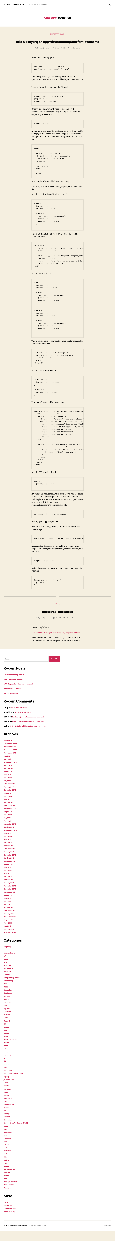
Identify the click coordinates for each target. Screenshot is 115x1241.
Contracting (9, 991)
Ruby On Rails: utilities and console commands (31, 736)
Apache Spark (10, 963)
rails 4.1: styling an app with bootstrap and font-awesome (57, 44)
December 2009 (11, 942)
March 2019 (9, 779)
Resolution (8, 1130)
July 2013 (8, 843)
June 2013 (8, 847)
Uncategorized (10, 1179)
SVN (6, 1167)
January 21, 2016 (60, 55)
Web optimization (11, 1192)
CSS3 (6, 997)
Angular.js (8, 957)
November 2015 (11, 800)
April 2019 (8, 775)
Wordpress (9, 1198)
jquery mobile (10, 1090)
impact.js (8, 1065)
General (7, 1031)
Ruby (6, 1139)
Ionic (6, 1068)
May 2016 (8, 791)
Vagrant (7, 1183)
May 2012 (8, 884)
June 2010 (8, 933)
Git (5, 1034)
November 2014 (11, 819)
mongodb (8, 1099)
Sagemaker (9, 1142)
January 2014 (10, 831)
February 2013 (10, 859)
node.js (7, 1105)
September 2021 (11, 763)
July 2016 (8, 785)
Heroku (7, 1043)
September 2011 (11, 902)
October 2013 (10, 837)
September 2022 (11, 760)
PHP (5, 1111)
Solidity (7, 1155)
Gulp (6, 1040)
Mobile (7, 1096)
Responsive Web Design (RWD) (18, 1133)
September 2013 (11, 840)
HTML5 (7, 1053)
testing (7, 1170)
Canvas (7, 985)
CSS (5, 994)
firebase (7, 1025)
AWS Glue (8, 975)
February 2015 (10, 816)
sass (6, 1145)
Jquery (7, 1087)
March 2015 (9, 813)
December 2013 (11, 834)
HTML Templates (11, 1050)
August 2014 (9, 822)
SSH (5, 1158)
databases (8, 1003)
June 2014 (8, 825)
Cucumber (8, 1000)
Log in (6, 1213)
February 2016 (10, 794)
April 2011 (8, 915)
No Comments (75, 55)
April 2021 (8, 769)
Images (7, 1062)
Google (7, 1037)
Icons (6, 1056)
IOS (5, 1071)
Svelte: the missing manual (16, 685)
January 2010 (10, 939)
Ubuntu (7, 1176)
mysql (6, 1102)
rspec (6, 1136)
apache (7, 960)
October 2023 (10, 751)
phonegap (8, 1108)
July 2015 (8, 803)
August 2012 (9, 874)
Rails (63, 34)
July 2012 (8, 877)
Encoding (8, 1012)
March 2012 (9, 890)
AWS (6, 972)
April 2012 (8, 887)
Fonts (6, 1028)
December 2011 (11, 896)
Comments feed (11, 1219)
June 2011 (8, 911)
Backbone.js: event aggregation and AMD (30, 727)
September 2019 (11, 772)
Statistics (8, 1161)
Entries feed (9, 1216)
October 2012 (10, 868)
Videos (7, 1186)
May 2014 (8, 828)
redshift (7, 1127)
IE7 (5, 1059)
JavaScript (8, 1081)
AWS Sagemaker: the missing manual (20, 694)
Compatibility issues (13, 988)
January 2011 (10, 924)
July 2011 (8, 908)
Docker (7, 1009)
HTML (6, 1047)
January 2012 (10, 893)
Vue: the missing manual (15, 689)
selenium (8, 1149)
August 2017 (9, 782)
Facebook (8, 1022)
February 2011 (10, 921)
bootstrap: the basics (57, 618)
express (7, 1019)
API (5, 966)
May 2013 (8, 850)
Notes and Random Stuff (15, 4)
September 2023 (11, 754)
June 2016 (8, 788)
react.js (7, 1124)
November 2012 (11, 865)
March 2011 (9, 918)
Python (7, 1118)
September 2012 (11, 871)
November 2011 (11, 899)
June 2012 (8, 881)
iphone (7, 1074)
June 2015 (8, 806)
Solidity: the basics (12, 703)
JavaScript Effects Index (15, 1084)
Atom (6, 969)
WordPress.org (10, 1222)
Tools (6, 1173)
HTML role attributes (20, 718)
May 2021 (8, 766)
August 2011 (9, 905)
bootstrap (54, 34)
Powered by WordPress (39, 1236)
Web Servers (9, 1195)
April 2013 (8, 853)
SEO (5, 1152)
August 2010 (9, 930)
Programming (10, 1115)
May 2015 (8, 809)
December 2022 (11, 757)
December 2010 (11, 927)
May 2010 (8, 936)
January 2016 (10, 797)
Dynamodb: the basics (14, 699)
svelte (6, 1164)
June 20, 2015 (60, 625)
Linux (6, 1093)
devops (7, 1006)
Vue (5, 1189)
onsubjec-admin (44, 55)
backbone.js (9, 979)
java (5, 1077)
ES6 (5, 1016)
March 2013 (9, 856)
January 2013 (10, 862)
